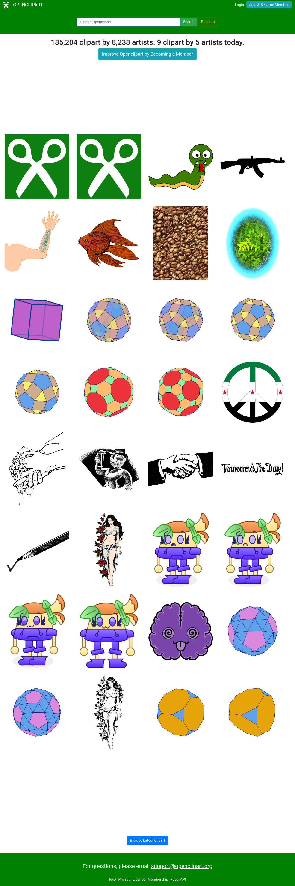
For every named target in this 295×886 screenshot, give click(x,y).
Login (239, 5)
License (139, 879)
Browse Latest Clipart (147, 840)
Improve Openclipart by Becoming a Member (147, 54)
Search (188, 22)
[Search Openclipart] (128, 22)
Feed (175, 879)
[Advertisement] (147, 99)
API (183, 879)
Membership (158, 879)
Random (208, 22)
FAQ (112, 879)
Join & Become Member (269, 5)
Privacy (124, 879)
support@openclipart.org (181, 866)
